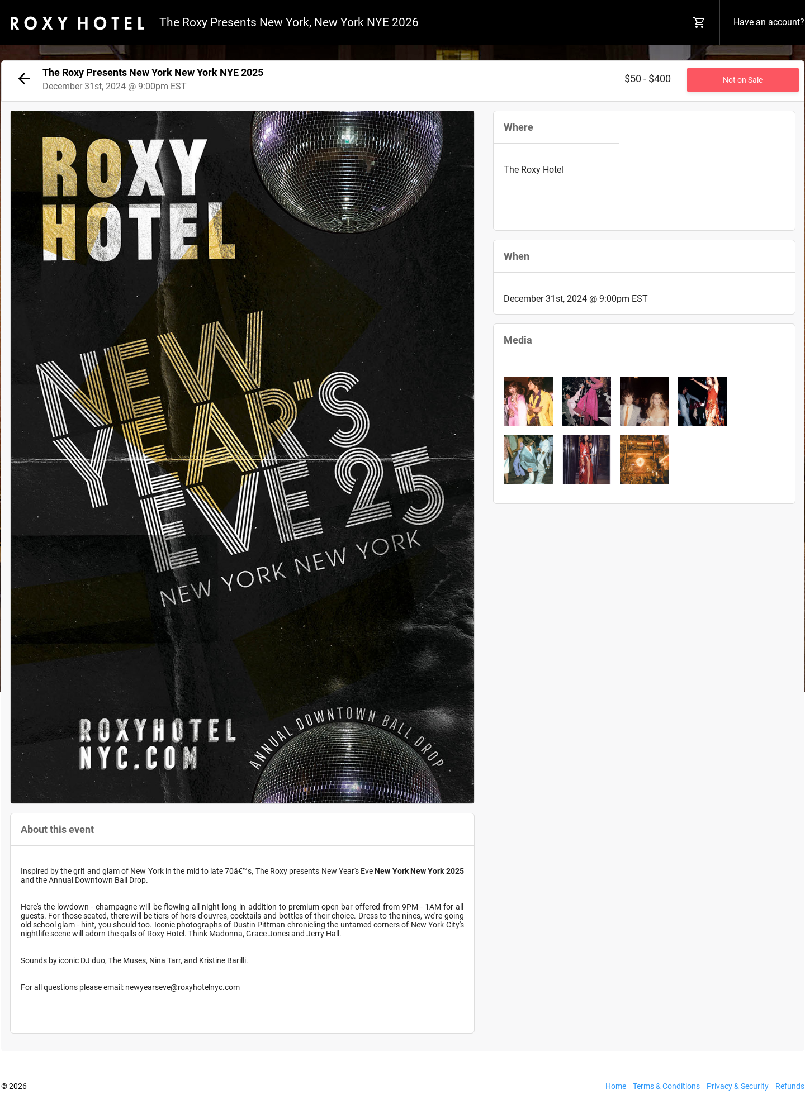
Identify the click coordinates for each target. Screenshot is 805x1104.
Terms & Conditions (666, 1086)
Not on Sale (743, 79)
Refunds (789, 1086)
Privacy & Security (738, 1086)
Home (615, 1086)
